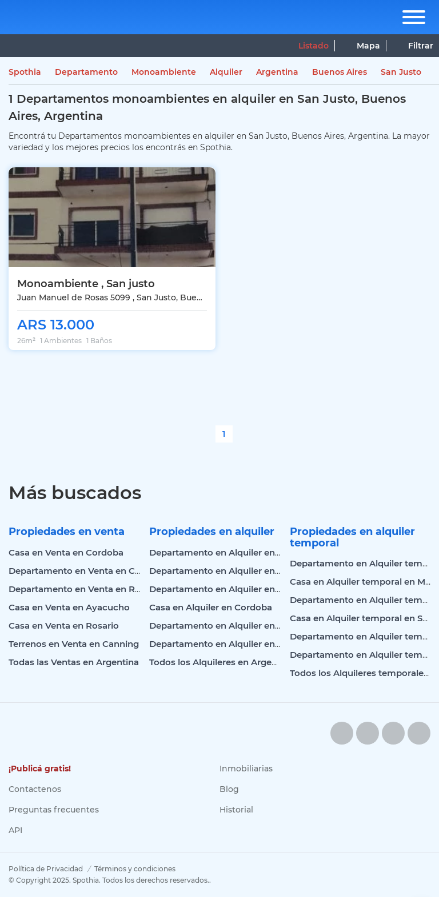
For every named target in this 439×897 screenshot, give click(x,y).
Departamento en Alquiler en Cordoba (232, 552)
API (15, 830)
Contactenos (35, 789)
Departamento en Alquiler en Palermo (231, 570)
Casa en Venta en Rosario (64, 625)
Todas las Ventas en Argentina (74, 662)
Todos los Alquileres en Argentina (221, 662)
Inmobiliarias (246, 768)
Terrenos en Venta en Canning (74, 643)
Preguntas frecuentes (54, 810)
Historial (236, 810)
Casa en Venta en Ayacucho (69, 607)
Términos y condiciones (134, 868)
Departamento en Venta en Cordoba (87, 570)
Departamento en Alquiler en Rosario (229, 589)
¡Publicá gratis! (40, 768)
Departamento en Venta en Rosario (85, 589)
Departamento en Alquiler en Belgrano (233, 643)
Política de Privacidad (46, 868)
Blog (229, 789)
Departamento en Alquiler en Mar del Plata (241, 625)
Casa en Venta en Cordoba (66, 552)
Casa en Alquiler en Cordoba (210, 607)
